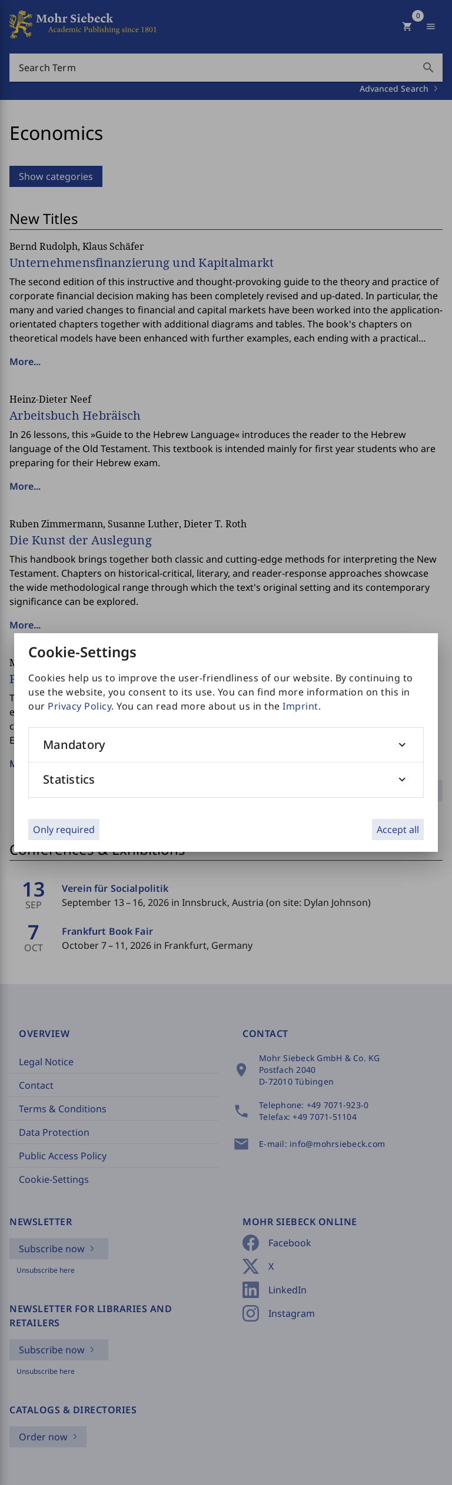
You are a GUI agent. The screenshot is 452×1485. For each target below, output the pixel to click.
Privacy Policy (79, 706)
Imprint (300, 706)
